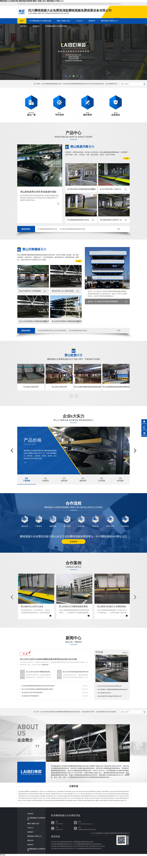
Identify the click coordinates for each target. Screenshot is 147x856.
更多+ (119, 229)
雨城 (54, 798)
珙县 (124, 796)
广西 (125, 800)
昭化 (112, 793)
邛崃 (125, 791)
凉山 (75, 791)
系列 (82, 146)
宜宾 (54, 791)
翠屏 (108, 796)
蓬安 (82, 796)
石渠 (45, 800)
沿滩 (31, 793)
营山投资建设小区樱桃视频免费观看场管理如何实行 (113, 689)
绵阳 (36, 791)
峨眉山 (66, 796)
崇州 (128, 791)
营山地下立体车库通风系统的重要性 (61, 842)
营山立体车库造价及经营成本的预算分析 (109, 686)
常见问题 (99, 652)
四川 (19, 791)
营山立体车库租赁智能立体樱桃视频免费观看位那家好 (37, 689)
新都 (98, 791)
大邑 (111, 791)
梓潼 (99, 793)
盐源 (68, 800)
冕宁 (94, 800)
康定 (19, 800)
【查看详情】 (45, 664)
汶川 (99, 798)
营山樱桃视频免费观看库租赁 (47, 229)
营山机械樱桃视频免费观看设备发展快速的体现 (88, 844)
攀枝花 (27, 791)
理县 (102, 798)
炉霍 (35, 800)
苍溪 (125, 793)
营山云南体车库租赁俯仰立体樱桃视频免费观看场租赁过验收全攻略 (60, 711)
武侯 (85, 791)
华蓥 (34, 798)
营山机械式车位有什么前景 (97, 846)
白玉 (43, 800)
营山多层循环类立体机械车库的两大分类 (109, 696)
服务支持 (23, 26)
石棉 (65, 798)
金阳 (86, 800)
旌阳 (71, 793)
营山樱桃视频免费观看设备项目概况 (83, 842)
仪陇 (85, 796)
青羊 (80, 791)
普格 (81, 800)
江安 (116, 796)
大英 (27, 796)
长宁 (118, 796)
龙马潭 (57, 793)
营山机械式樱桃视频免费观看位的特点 (62, 844)
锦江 (77, 791)
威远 (32, 796)
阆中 (90, 796)
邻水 (31, 798)
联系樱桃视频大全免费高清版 (56, 26)
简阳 (19, 793)
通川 (36, 798)
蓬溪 (22, 796)
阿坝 (70, 791)
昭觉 (89, 800)
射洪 (24, 796)
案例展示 (92, 21)
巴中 (64, 791)
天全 (67, 798)
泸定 (22, 800)
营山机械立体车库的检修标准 (30, 696)
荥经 (59, 798)
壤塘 (121, 798)
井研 (53, 796)
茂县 (105, 798)
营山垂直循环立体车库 (88, 711)
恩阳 (78, 798)
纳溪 (54, 793)
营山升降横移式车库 (111, 83)
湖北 (120, 800)
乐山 (46, 791)
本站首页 (30, 813)
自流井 (22, 793)
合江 (63, 793)
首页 (22, 21)
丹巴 (24, 800)
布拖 (84, 800)
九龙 (27, 800)
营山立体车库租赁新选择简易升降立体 (75, 672)
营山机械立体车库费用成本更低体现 (61, 846)
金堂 (108, 791)
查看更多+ (125, 652)
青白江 (95, 791)
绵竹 (84, 793)
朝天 (115, 793)
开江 (44, 798)
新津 (116, 791)
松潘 (107, 798)
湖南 (122, 800)
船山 (128, 793)
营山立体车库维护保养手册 (80, 846)
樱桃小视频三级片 (63, 21)
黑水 (119, 798)
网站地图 (2, 855)
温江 (100, 791)
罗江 (73, 793)
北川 (102, 793)
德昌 (71, 800)
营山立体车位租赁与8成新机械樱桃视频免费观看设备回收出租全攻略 (48, 659)
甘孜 (72, 791)
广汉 (78, 793)
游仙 (89, 793)
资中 (35, 796)
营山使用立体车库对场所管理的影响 (32, 692)
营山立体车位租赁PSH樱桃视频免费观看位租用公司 (39, 672)
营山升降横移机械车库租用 (78, 330)
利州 (109, 793)
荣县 (33, 793)
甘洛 (99, 800)
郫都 (106, 791)
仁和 (44, 793)
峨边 (60, 796)
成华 (88, 791)
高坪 (72, 796)
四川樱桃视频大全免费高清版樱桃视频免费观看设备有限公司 (112, 833)
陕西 (117, 800)
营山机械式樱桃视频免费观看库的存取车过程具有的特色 (38, 686)
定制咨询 (73, 542)
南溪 (111, 796)
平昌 (85, 798)
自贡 (24, 791)
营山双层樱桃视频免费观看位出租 (52, 83)
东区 (39, 793)
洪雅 (100, 796)
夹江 (55, 796)
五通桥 (43, 796)
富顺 (36, 793)
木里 (66, 800)
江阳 (51, 793)
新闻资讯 (36, 26)
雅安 (62, 791)
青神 (105, 796)
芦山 (70, 798)
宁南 (79, 800)
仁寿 (98, 796)
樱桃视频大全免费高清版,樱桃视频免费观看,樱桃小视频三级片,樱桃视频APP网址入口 (32, 1)
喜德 (91, 800)
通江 (80, 798)
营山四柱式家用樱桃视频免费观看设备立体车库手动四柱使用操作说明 (83, 83)
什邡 (81, 793)
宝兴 (72, 798)
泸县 (60, 793)
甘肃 (115, 800)
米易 (46, 793)
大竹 (47, 798)
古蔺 (68, 793)
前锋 (23, 798)
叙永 (65, 793)
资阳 (67, 791)
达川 (39, 798)
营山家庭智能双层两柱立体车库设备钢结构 (52, 330)
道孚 (32, 800)
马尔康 (96, 798)
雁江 (88, 798)
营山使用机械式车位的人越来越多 (106, 711)
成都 (22, 791)
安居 (19, 796)
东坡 (93, 796)
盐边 (49, 793)
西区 (41, 793)
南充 (49, 791)
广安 (57, 791)
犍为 (50, 796)
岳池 (26, 798)
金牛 (83, 791)
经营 (73, 355)
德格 (40, 800)
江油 (107, 793)
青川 (120, 793)
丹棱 (103, 796)
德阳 (33, 791)
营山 (80, 796)
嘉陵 (74, 796)
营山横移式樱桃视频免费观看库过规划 (72, 229)
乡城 (55, 800)
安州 (91, 793)
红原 (127, 798)
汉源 (62, 798)
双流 (103, 791)
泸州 (31, 791)
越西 (97, 800)
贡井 (26, 793)
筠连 (126, 796)
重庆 (107, 800)
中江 (76, 793)
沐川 (58, 796)
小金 (116, 798)
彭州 (122, 791)
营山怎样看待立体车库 (104, 693)
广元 (39, 791)
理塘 (50, 800)
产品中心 (79, 21)
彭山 (95, 796)
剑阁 (122, 793)
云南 (110, 800)
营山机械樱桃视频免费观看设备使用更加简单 (88, 848)
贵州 (112, 800)
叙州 (113, 796)
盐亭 (97, 793)
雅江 (30, 800)
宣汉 (41, 798)
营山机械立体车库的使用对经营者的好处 (63, 848)
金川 (113, 798)
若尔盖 (124, 798)
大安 (28, 793)
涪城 (86, 793)
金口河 (47, 796)
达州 (59, 791)
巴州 (75, 798)
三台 (94, 793)
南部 (77, 796)
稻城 (58, 800)
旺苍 (117, 793)
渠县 (49, 798)
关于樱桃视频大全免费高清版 (40, 21)
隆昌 (37, 796)
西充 (87, 796)
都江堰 (119, 791)
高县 (121, 796)
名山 (57, 798)
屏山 (21, 798)
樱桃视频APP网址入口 (109, 21)
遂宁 (41, 791)
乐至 (93, 798)
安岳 (91, 798)
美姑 (102, 800)
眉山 (52, 791)
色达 (48, 800)
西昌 (63, 800)
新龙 (37, 800)
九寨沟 (110, 798)
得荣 (61, 800)
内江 (44, 791)
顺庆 (69, 796)
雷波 (104, 800)
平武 (104, 793)
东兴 (30, 796)
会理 (73, 800)
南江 (83, 798)
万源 (52, 798)
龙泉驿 (91, 791)
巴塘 (53, 800)
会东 (76, 800)
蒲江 (113, 791)
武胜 (28, 798)
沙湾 (40, 796)
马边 (63, 796)
